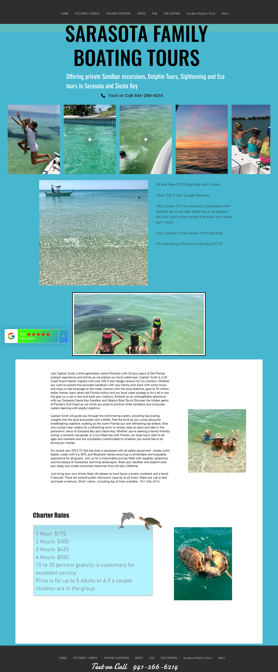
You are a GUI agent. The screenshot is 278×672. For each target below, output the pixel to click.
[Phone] (103, 95)
